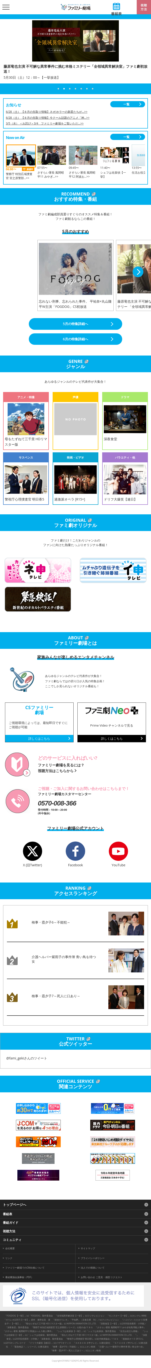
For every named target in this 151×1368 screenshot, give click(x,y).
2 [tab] (64, 89)
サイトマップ (88, 1248)
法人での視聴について (93, 1267)
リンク (8, 1258)
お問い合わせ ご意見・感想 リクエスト (101, 1277)
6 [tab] (87, 89)
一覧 (126, 104)
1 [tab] (58, 89)
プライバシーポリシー (93, 1258)
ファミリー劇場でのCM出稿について (25, 1267)
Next (138, 272)
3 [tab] (69, 89)
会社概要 (10, 1248)
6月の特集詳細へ (75, 339)
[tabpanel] (75, 54)
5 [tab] (81, 89)
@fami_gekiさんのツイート (26, 1058)
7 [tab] (92, 89)
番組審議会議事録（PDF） (19, 1277)
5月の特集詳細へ (75, 323)
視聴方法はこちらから (56, 770)
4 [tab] (75, 89)
